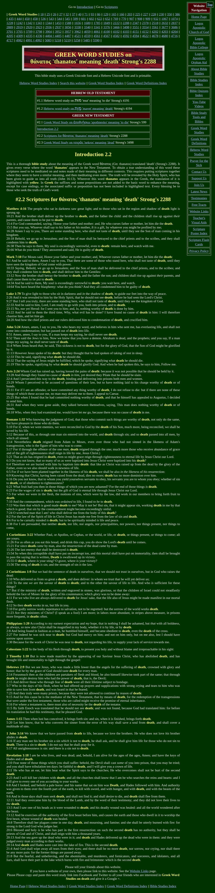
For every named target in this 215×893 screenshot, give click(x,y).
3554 (145, 27)
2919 (19, 27)
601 (83, 19)
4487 (67, 36)
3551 (135, 27)
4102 (116, 31)
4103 (126, 31)
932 (155, 19)
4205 (9, 36)
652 (107, 19)
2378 (145, 23)
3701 (9, 31)
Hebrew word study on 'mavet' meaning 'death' (78, 108)
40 (80, 14)
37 (73, 14)
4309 (19, 36)
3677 (164, 27)
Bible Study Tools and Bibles (199, 117)
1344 (48, 23)
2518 (155, 23)
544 (59, 19)
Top (210, 4)
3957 (67, 31)
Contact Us (199, 171)
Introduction (85, 7)
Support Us (199, 178)
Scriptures (111, 7)
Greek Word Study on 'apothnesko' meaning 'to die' (86, 122)
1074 (174, 19)
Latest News (199, 191)
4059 (87, 31)
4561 (97, 36)
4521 (77, 36)
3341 (97, 27)
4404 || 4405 (53, 36)
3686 (174, 27)
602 (91, 19)
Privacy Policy (199, 251)
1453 (58, 23)
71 (86, 14)
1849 (106, 23)
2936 (48, 27)
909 (147, 19)
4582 (116, 36)
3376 (106, 27)
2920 (29, 27)
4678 (155, 36)
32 (67, 14)
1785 (97, 23)
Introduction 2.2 (47, 129)
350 (169, 14)
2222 (116, 23)
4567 (106, 36)
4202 (155, 31)
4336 (38, 36)
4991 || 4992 (34, 40)
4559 (87, 36)
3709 (29, 31)
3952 (58, 31)
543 (51, 19)
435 (11, 19)
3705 (19, 31)
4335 (29, 36)
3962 (77, 31)
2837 (174, 23)
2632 (164, 23)
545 (67, 19)
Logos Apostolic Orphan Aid (199, 58)
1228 (9, 23)
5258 (77, 40)
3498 (126, 27)
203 (129, 14)
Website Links (139, 871)
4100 (106, 31)
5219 (67, 40)
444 (19, 19)
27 (61, 14)
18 (42, 14)
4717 (9, 40)
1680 (87, 23)
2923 (38, 27)
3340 (87, 27)
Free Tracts (199, 205)
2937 (58, 27)
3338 (77, 27)
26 (54, 14)
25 (48, 14)
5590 (96, 40)
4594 (135, 36)
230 (161, 14)
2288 (126, 23)
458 (35, 19)
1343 (38, 23)
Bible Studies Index (163, 886)
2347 (135, 23)
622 (99, 19)
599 (75, 19)
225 (137, 14)
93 (92, 14)
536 (43, 19)
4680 (164, 36)
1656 (77, 23)
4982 (19, 40)
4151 (135, 31)
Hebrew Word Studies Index (38, 83)
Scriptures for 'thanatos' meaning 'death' (76, 135)
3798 (38, 31)
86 (98, 14)
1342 (29, 23)
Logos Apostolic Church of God (199, 28)
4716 (174, 36)
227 (145, 14)
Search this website (73, 83)
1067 (164, 19)
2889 (9, 27)
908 (139, 19)
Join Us (199, 185)
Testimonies (199, 198)
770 (123, 19)
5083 (48, 40)
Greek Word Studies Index (106, 83)
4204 (174, 31)
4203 (164, 31)
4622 (145, 36)
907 (131, 19)
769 (115, 19)
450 (27, 19)
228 (153, 14)
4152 (145, 31)
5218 (57, 40)
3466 (116, 27)
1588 (67, 23)
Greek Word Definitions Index (147, 83)
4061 (97, 31)
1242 (19, 23)
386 (177, 14)
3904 (48, 31)
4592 (126, 36)
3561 (155, 27)
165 (113, 14)
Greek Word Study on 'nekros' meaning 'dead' (79, 142)
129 (105, 14)
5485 (86, 40)
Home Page (17, 886)
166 (121, 14)
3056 (67, 27)
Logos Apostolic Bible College (199, 43)
